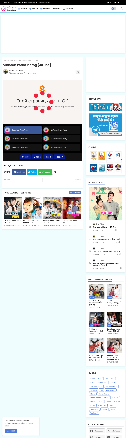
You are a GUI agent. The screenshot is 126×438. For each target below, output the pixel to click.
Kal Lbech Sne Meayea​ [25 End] (13, 221)
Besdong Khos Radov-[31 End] (51, 221)
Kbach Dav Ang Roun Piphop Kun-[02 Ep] (96, 303)
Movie (92, 402)
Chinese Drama (96, 386)
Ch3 (14, 165)
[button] (121, 8)
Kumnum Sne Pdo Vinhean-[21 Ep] (96, 356)
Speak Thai (102, 405)
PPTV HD (117, 402)
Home (22, 8)
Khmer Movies (95, 398)
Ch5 (106, 379)
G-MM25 (93, 390)
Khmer (92, 394)
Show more (75, 192)
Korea (106, 398)
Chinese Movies (111, 386)
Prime (92, 405)
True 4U (104, 409)
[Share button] (55, 172)
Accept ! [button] (11, 431)
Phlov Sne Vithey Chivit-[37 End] (107, 251)
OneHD (108, 402)
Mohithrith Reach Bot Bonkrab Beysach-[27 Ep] (105, 264)
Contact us (17, 2)
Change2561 (102, 382)
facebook (99, 431)
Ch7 (112, 379)
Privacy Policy (29, 2)
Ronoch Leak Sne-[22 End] (71, 221)
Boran (92, 379)
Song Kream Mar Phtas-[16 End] (113, 330)
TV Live (68, 8)
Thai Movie (94, 409)
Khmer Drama (104, 394)
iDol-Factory (110, 390)
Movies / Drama (49, 8)
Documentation (44, 2)
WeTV (113, 409)
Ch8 (92, 382)
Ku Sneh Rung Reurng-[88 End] (106, 239)
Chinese (113, 382)
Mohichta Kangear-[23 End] (96, 330)
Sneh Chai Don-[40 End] (105, 227)
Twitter (33, 172)
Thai (11, 60)
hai (101, 390)
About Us (6, 2)
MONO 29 (115, 398)
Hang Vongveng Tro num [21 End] (31, 221)
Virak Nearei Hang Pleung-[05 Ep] (114, 302)
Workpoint (94, 413)
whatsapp (116, 431)
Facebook (20, 172)
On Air (33, 8)
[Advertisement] (63, 33)
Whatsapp (46, 172)
